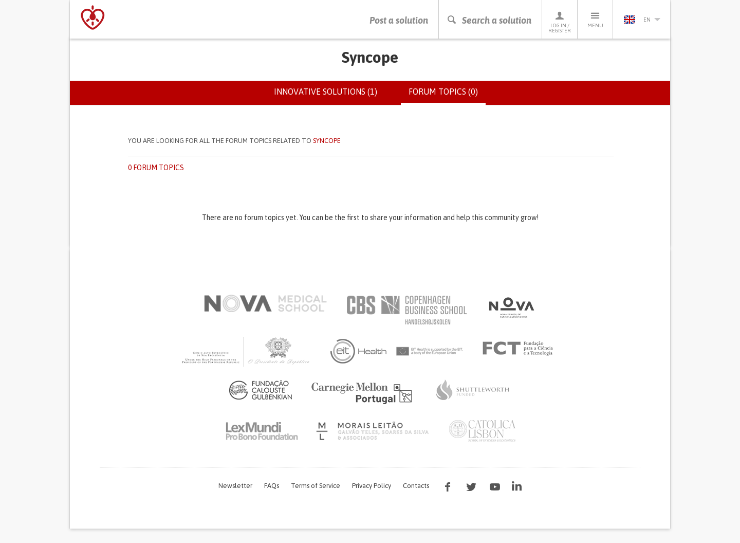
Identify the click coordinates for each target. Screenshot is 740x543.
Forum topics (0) (447, 95)
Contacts (416, 486)
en (641, 19)
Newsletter (235, 486)
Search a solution (489, 20)
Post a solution (398, 20)
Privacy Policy (371, 486)
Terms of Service (315, 486)
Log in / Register (559, 21)
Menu (595, 19)
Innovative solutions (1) (325, 91)
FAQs (271, 486)
